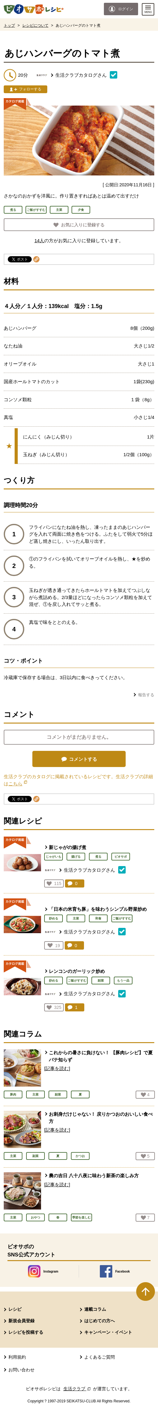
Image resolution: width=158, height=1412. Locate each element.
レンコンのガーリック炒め (77, 971)
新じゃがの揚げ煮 (67, 847)
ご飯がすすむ (122, 918)
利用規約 (17, 1357)
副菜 (101, 980)
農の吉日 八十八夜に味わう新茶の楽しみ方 (94, 1175)
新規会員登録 (21, 1320)
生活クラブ (77, 1388)
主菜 (76, 918)
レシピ (14, 1309)
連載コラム (95, 1309)
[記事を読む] (57, 1068)
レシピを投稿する (25, 1332)
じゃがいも (53, 856)
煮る (98, 856)
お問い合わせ (21, 1369)
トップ (9, 25)
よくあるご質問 (99, 1357)
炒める (53, 918)
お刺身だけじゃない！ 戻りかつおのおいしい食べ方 (101, 1117)
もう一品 (123, 980)
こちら (17, 783)
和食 (98, 918)
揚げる (76, 856)
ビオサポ (120, 856)
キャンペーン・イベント (108, 1332)
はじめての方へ (99, 1320)
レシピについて (35, 25)
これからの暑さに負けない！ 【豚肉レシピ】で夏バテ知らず (101, 1056)
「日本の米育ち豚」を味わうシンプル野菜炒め (98, 909)
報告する (146, 694)
